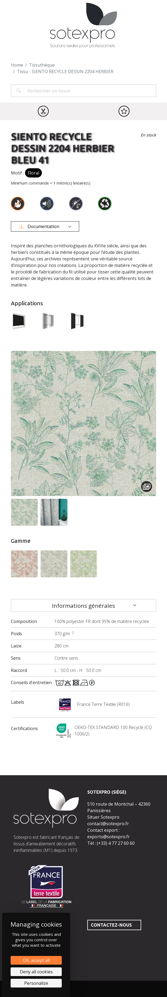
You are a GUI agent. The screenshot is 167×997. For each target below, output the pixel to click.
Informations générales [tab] (83, 605)
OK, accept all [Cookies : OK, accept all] (36, 960)
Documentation (39, 226)
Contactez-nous (111, 925)
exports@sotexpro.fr (108, 837)
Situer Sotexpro (103, 817)
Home (17, 65)
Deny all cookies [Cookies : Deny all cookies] (36, 972)
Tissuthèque (42, 65)
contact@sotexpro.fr (108, 824)
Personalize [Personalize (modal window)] (36, 983)
